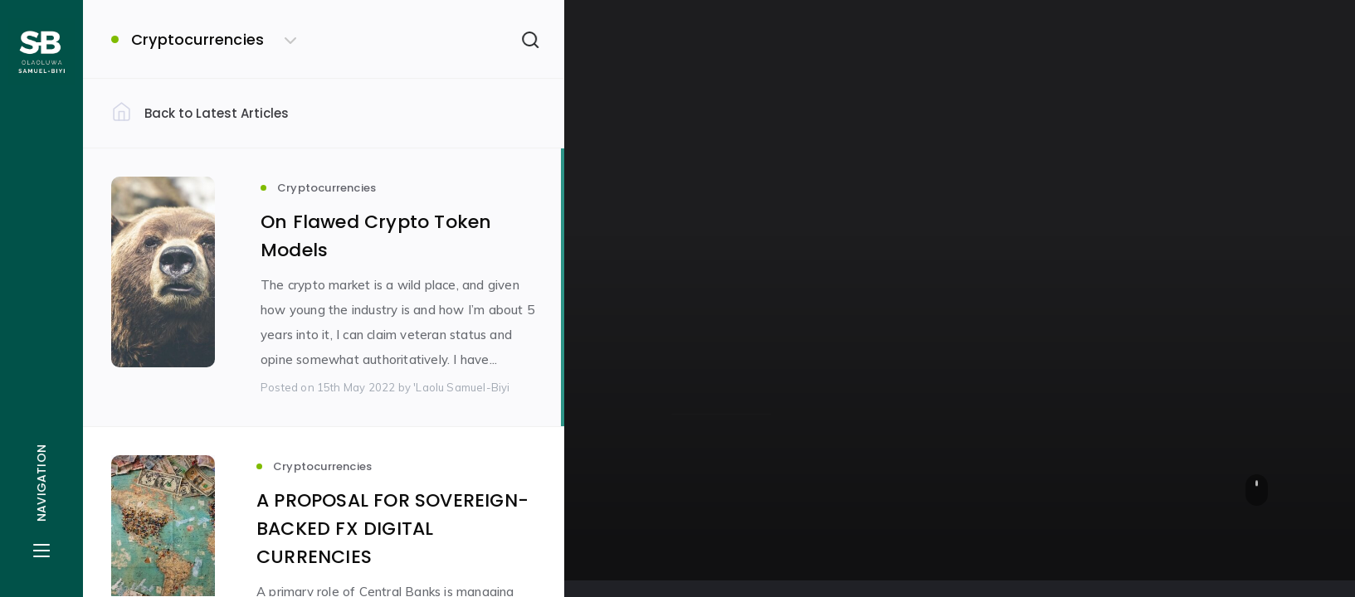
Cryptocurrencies (729, 250)
